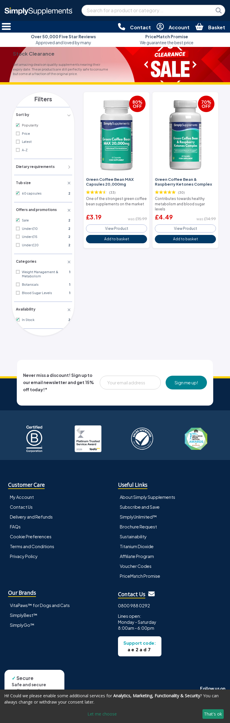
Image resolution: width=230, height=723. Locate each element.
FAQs (15, 524)
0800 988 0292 (134, 603)
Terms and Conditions (32, 544)
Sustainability (133, 534)
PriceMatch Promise (140, 574)
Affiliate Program (137, 554)
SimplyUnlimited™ (138, 514)
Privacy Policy (24, 554)
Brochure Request (138, 524)
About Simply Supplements (147, 495)
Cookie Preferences (31, 534)
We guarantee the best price (166, 39)
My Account (22, 495)
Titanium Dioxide (137, 544)
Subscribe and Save (140, 505)
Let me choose (102, 714)
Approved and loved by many (63, 39)
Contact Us (21, 505)
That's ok (213, 714)
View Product (116, 221)
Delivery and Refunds (31, 514)
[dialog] (115, 706)
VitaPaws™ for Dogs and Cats (40, 603)
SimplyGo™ (22, 622)
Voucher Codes (136, 564)
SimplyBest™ (23, 612)
